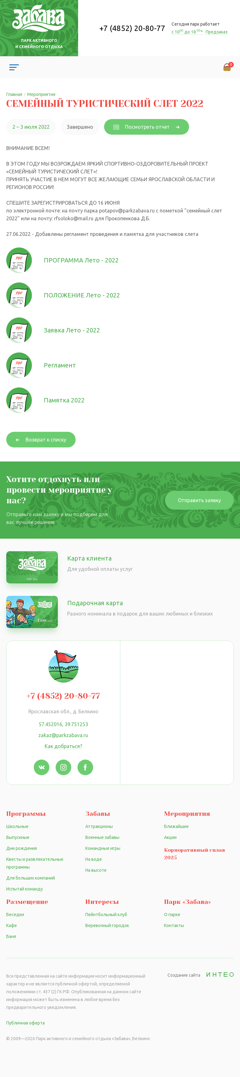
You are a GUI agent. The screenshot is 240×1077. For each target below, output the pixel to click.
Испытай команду (24, 888)
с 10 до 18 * (188, 31)
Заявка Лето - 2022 (72, 330)
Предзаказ (217, 31)
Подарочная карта (95, 602)
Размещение (27, 901)
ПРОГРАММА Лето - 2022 (81, 260)
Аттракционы (99, 826)
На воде (93, 859)
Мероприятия (187, 813)
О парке (172, 914)
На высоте (96, 870)
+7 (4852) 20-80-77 (132, 28)
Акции (170, 837)
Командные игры (102, 848)
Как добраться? (63, 746)
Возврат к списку (46, 439)
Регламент (60, 365)
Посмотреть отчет (141, 127)
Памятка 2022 (64, 400)
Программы (26, 813)
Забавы (97, 813)
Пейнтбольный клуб (106, 914)
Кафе (11, 925)
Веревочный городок (107, 925)
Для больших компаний (30, 877)
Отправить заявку (199, 500)
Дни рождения (21, 848)
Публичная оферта (25, 1022)
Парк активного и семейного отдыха (39, 43)
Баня (11, 936)
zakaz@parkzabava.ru (63, 735)
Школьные (17, 826)
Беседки (15, 914)
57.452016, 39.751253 (63, 724)
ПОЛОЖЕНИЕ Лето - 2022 (82, 295)
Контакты (174, 925)
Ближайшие (176, 826)
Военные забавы (102, 837)
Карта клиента (89, 558)
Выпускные (17, 837)
